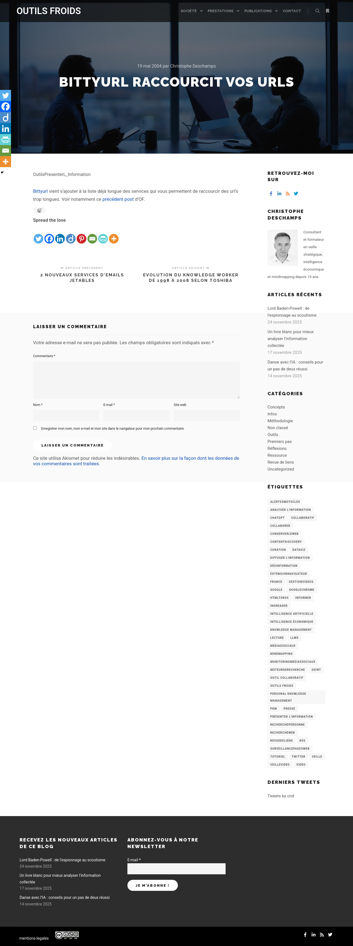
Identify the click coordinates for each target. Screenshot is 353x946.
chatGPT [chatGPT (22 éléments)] (277, 517)
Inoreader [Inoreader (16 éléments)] (279, 605)
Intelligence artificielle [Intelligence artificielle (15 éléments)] (291, 613)
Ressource (277, 455)
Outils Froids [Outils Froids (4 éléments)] (281, 685)
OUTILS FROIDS (44, 11)
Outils (273, 434)
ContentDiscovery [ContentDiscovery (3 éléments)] (286, 541)
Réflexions (277, 448)
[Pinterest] (81, 234)
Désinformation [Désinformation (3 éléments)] (284, 565)
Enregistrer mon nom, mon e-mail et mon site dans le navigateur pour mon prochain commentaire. (112, 429)
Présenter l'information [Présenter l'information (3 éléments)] (291, 716)
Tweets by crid (281, 795)
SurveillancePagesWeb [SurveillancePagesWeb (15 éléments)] (290, 748)
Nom (37, 405)
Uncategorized (281, 469)
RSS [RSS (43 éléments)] (302, 740)
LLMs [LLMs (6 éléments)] (294, 637)
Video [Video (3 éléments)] (301, 764)
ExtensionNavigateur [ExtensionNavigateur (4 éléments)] (288, 573)
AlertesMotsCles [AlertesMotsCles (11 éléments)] (285, 501)
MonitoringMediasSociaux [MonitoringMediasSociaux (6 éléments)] (292, 661)
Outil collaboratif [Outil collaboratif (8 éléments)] (286, 677)
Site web (180, 405)
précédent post (118, 199)
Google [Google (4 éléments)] (276, 589)
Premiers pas (280, 441)
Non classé (278, 427)
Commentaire (44, 356)
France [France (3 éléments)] (276, 581)
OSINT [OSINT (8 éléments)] (316, 669)
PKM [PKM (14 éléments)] (273, 708)
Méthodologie (280, 420)
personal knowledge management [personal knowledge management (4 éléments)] (288, 697)
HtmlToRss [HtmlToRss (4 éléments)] (279, 597)
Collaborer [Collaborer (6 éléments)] (280, 525)
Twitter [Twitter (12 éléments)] (298, 756)
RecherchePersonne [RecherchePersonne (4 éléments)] (287, 724)
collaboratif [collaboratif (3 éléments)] (302, 517)
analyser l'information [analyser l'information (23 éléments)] (290, 509)
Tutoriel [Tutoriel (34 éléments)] (277, 756)
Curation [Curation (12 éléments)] (278, 549)
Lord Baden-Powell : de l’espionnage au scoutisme (62, 860)
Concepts (276, 407)
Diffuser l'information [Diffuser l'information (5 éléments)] (290, 557)
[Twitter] (38, 234)
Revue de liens (281, 462)
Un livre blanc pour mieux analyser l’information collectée (291, 338)
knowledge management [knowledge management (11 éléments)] (291, 629)
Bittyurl (41, 191)
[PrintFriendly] (103, 234)
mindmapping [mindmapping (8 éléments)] (281, 653)
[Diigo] (71, 234)
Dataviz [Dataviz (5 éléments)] (298, 549)
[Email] (92, 234)
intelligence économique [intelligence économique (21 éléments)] (291, 621)
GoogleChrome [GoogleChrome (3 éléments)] (301, 589)
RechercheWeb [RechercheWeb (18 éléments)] (282, 732)
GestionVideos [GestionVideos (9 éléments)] (301, 581)
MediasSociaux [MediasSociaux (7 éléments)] (283, 645)
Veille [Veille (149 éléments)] (317, 756)
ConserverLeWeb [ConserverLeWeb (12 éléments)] (284, 533)
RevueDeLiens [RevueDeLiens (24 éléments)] (281, 740)
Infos (272, 413)
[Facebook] (49, 234)
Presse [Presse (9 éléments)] (289, 708)
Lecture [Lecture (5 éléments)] (277, 637)
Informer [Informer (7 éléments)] (303, 597)
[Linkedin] (60, 234)
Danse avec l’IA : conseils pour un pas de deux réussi (65, 897)
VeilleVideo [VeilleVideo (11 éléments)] (280, 764)
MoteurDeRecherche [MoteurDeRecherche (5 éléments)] (287, 669)
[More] (114, 234)
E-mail (109, 405)
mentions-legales (34, 938)
